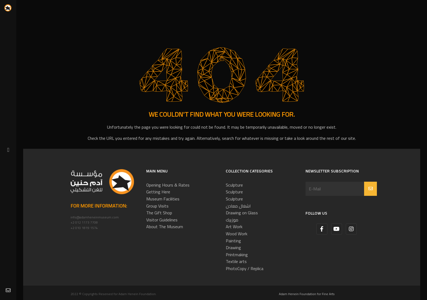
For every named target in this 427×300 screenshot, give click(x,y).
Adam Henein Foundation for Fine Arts (307, 294)
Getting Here (158, 192)
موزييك (232, 220)
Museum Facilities (162, 199)
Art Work (234, 226)
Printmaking (237, 254)
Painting (233, 241)
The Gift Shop (159, 213)
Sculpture (234, 185)
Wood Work (236, 234)
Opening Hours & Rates (168, 185)
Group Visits (157, 206)
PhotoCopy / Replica (244, 268)
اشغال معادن (238, 206)
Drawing (233, 247)
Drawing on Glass (242, 213)
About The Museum (164, 226)
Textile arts (236, 261)
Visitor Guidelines (162, 220)
